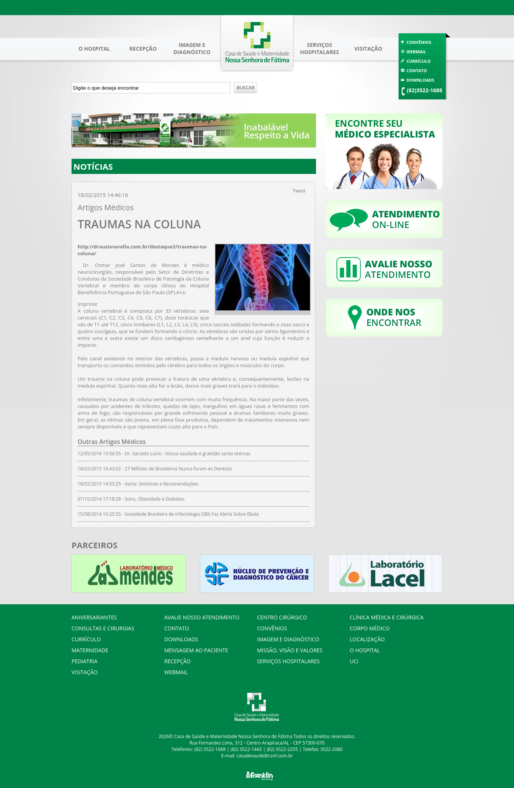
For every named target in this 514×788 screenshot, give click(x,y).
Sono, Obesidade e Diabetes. (155, 499)
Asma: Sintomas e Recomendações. (162, 484)
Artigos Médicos (106, 207)
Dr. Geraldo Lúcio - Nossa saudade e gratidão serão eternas (187, 453)
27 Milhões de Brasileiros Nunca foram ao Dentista (178, 468)
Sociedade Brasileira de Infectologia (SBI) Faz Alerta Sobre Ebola (192, 514)
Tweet (299, 191)
